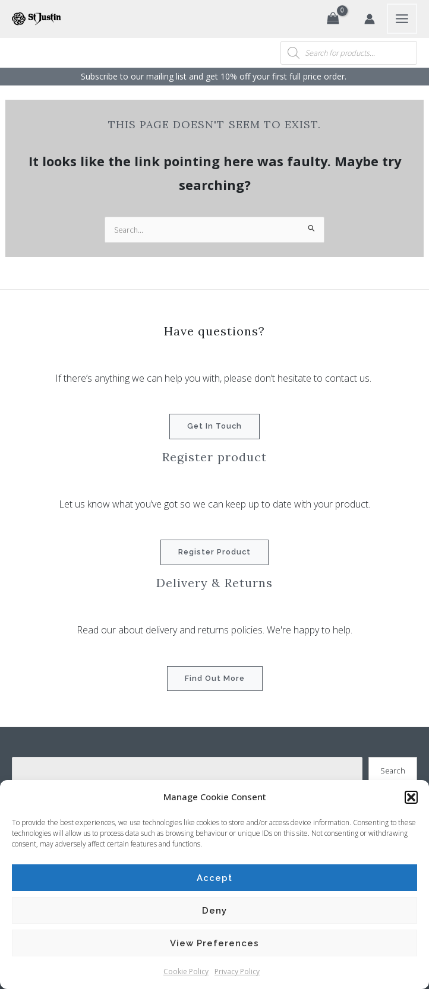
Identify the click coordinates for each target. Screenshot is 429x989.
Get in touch (214, 425)
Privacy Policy (237, 971)
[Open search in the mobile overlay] (348, 53)
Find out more (215, 678)
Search (392, 770)
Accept (214, 878)
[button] (411, 797)
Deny (214, 910)
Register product (214, 551)
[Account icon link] (369, 19)
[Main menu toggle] (402, 19)
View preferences (214, 943)
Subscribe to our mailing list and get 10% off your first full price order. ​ (215, 76)
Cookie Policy (186, 971)
